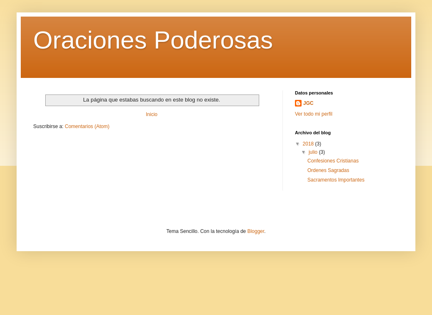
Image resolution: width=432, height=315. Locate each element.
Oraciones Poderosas (153, 40)
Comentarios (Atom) (87, 126)
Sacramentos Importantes (335, 180)
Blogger (255, 231)
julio (314, 152)
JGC (308, 103)
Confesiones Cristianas (332, 161)
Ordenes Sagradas (328, 170)
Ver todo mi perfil (313, 114)
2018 (309, 144)
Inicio (151, 114)
